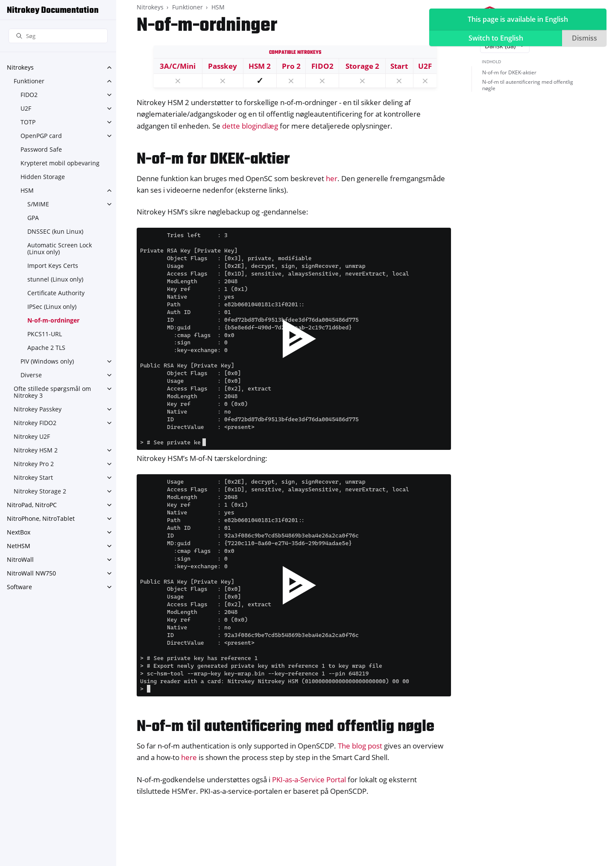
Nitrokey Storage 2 (40, 491)
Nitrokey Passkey (38, 409)
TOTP (27, 122)
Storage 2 (362, 66)
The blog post (360, 746)
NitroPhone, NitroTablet (41, 518)
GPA (33, 218)
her (331, 178)
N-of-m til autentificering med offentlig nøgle (527, 85)
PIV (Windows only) (47, 361)
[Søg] (58, 36)
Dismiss (584, 38)
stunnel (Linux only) (55, 279)
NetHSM (18, 546)
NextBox (18, 532)
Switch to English (496, 38)
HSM (27, 190)
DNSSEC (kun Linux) (55, 231)
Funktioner (29, 81)
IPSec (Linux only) (51, 306)
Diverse (31, 375)
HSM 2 (260, 66)
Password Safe (41, 149)
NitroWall (20, 559)
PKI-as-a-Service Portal (309, 779)
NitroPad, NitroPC (32, 505)
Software (19, 587)
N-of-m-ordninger (53, 320)
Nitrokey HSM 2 (36, 450)
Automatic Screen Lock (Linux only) (59, 248)
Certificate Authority (56, 293)
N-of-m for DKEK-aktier (509, 72)
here (189, 757)
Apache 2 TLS (46, 347)
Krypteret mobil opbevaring (60, 163)
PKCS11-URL (44, 334)
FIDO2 (29, 95)
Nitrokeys (20, 67)
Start (399, 66)
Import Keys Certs (52, 265)
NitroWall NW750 (31, 573)
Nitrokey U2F (32, 436)
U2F (25, 108)
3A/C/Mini (178, 66)
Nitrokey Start (33, 477)
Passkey (222, 66)
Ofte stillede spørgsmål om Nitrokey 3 (52, 392)
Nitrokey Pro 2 (34, 464)
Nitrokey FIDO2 (35, 423)
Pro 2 (291, 66)
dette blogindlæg (250, 126)
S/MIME (38, 204)
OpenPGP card (41, 136)
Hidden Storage (42, 177)
